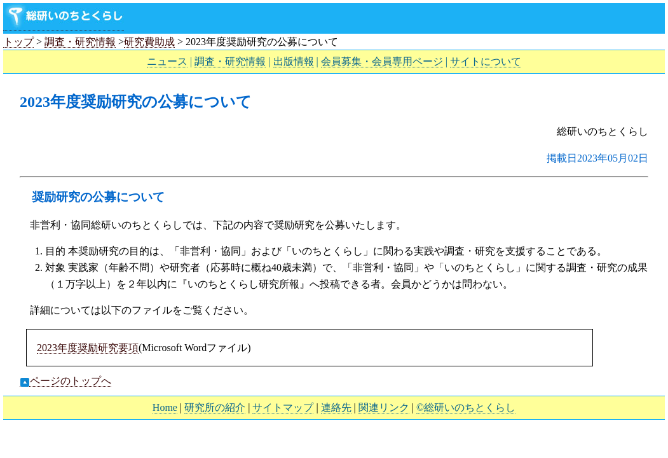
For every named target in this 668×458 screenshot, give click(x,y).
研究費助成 (149, 41)
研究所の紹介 (214, 407)
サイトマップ (282, 407)
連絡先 (336, 407)
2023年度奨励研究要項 (88, 347)
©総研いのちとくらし (465, 407)
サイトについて (485, 61)
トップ (18, 41)
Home (165, 407)
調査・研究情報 (80, 41)
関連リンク (383, 407)
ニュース (167, 61)
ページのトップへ (65, 381)
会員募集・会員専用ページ (382, 61)
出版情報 (293, 61)
